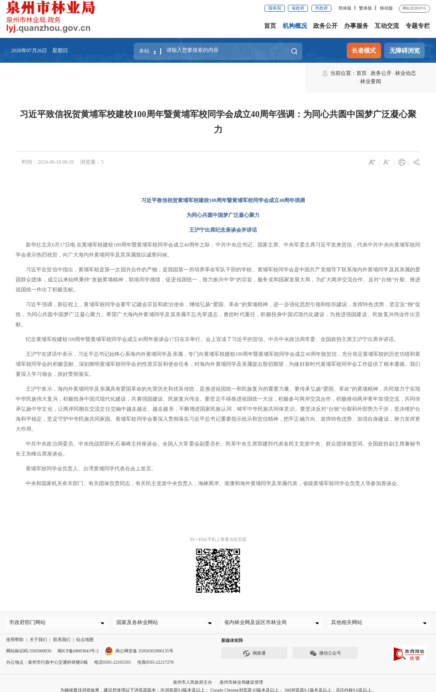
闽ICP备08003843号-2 (78, 644)
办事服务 (356, 25)
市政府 (321, 8)
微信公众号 (325, 647)
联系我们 (62, 633)
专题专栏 (418, 25)
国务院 (274, 8)
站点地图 (85, 633)
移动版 (386, 8)
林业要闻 (124, 73)
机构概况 (295, 25)
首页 (270, 25)
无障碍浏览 (404, 50)
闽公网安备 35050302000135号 (139, 644)
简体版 (345, 8)
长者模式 (364, 50)
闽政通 (254, 647)
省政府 (297, 8)
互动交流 (387, 25)
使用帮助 (15, 633)
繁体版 (365, 8)
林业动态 (100, 73)
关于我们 (38, 633)
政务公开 (325, 25)
